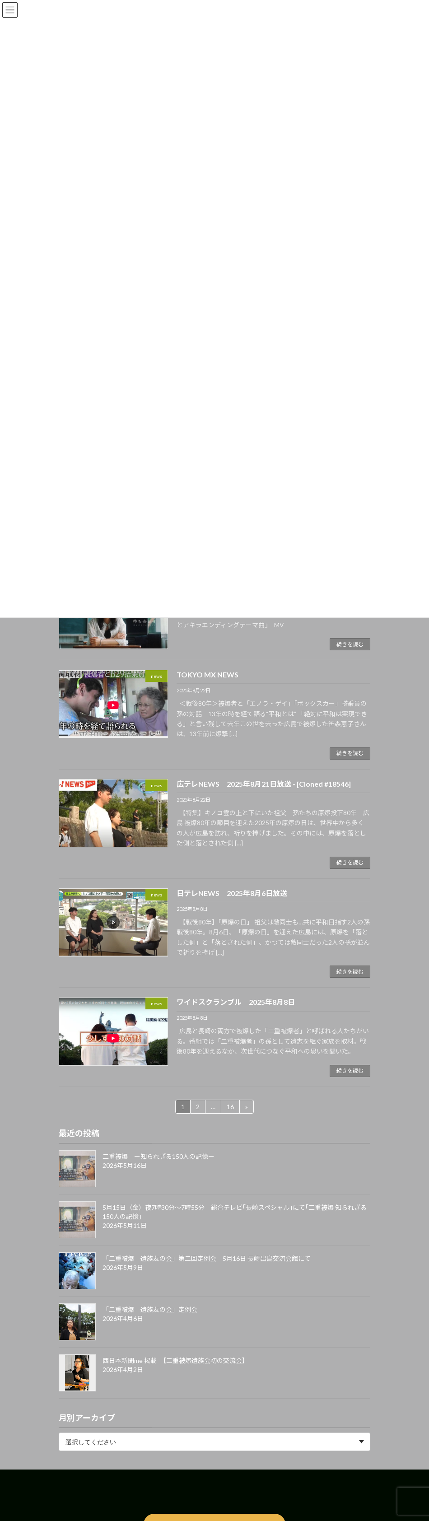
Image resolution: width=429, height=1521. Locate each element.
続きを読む (350, 644)
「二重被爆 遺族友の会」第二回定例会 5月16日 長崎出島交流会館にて (207, 1258)
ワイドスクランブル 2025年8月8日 (236, 1002)
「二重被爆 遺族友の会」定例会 (150, 1309)
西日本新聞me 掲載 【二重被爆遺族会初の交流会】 (175, 1360)
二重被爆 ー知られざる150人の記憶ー (158, 1156)
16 (230, 1105)
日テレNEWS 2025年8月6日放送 (232, 893)
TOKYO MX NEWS (207, 674)
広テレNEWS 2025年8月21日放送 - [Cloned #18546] (264, 783)
